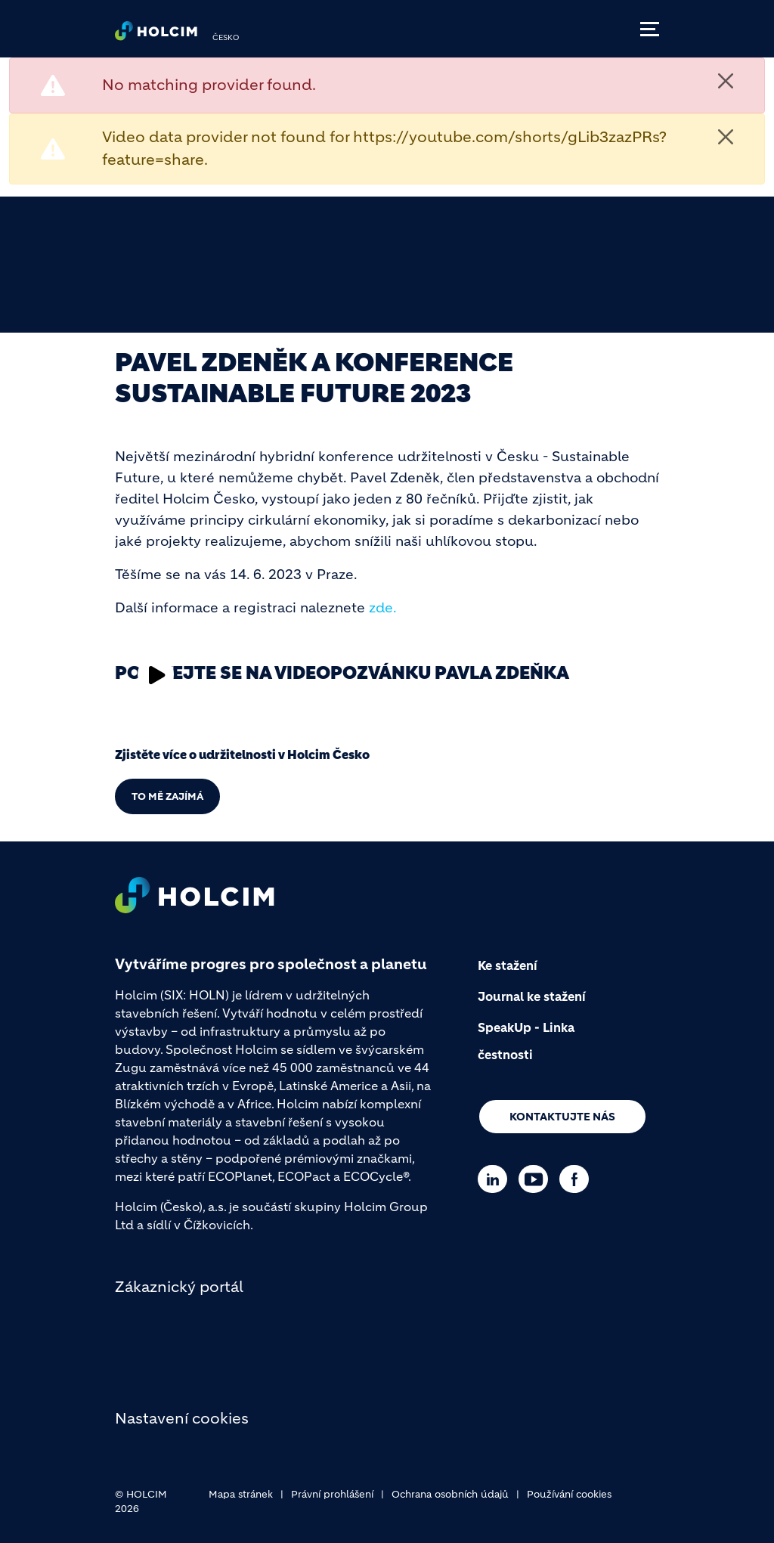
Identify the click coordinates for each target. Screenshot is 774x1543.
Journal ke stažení (532, 996)
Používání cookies (569, 1494)
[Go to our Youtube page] (537, 1179)
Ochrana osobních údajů (450, 1494)
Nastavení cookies (182, 1418)
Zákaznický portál (179, 1287)
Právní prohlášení (332, 1494)
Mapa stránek (241, 1494)
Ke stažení (507, 965)
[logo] (156, 34)
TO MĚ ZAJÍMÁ (167, 796)
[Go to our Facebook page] (577, 1179)
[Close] (725, 81)
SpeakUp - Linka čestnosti (526, 1041)
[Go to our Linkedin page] (496, 1179)
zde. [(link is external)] (382, 608)
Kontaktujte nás (562, 1116)
